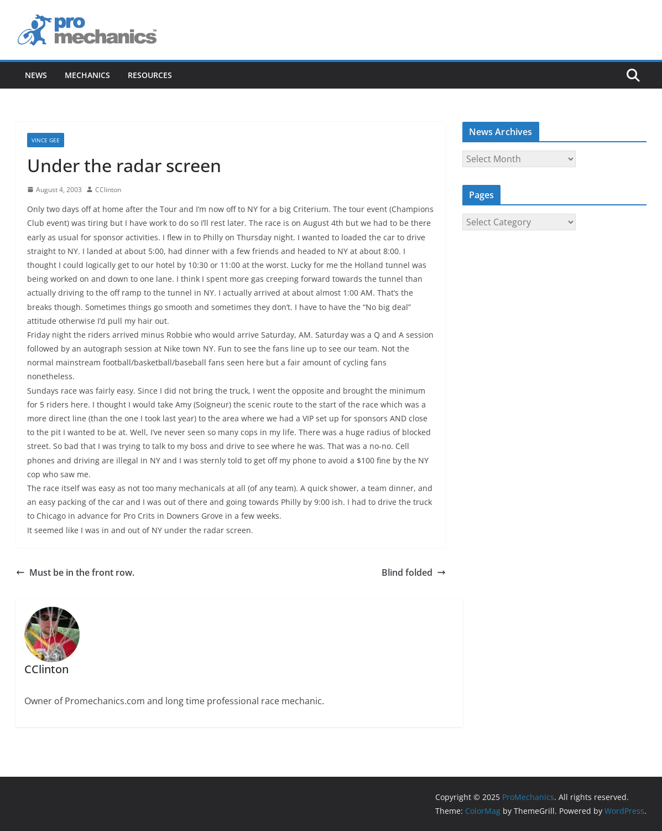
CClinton (108, 189)
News (36, 75)
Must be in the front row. (75, 572)
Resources (150, 75)
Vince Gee (46, 140)
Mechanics (87, 75)
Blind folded (414, 572)
